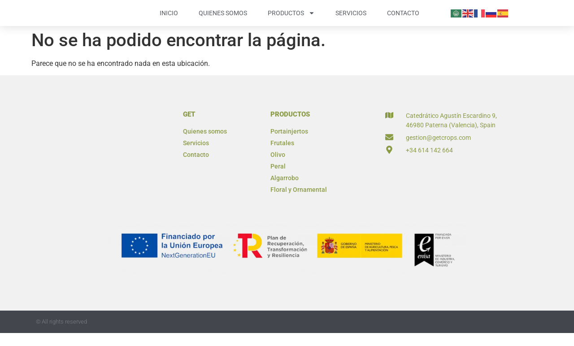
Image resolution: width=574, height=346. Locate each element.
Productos (291, 19)
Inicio (169, 19)
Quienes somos (223, 19)
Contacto (403, 19)
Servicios (350, 19)
